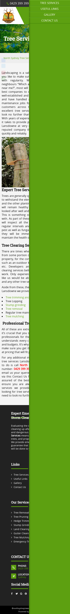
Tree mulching (15, 316)
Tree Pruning (21, 516)
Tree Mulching (22, 537)
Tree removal (14, 309)
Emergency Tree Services (28, 541)
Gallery (49, 15)
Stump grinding (16, 305)
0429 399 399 (18, 3)
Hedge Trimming (23, 520)
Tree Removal (21, 512)
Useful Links (50, 9)
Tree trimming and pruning (23, 297)
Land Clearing (22, 529)
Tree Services (49, 3)
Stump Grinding (23, 525)
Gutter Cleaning (23, 533)
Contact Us (49, 20)
